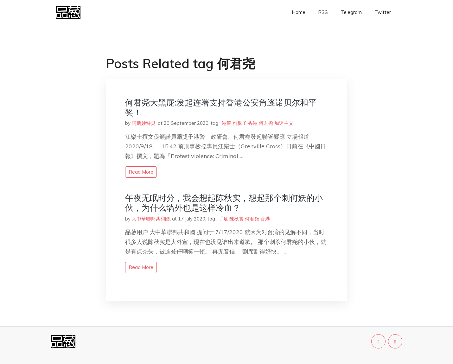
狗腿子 (240, 123)
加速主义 (283, 123)
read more (141, 172)
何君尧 (266, 123)
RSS (323, 12)
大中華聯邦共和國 (151, 219)
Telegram (351, 12)
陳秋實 (236, 219)
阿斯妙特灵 (144, 123)
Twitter (382, 12)
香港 (253, 123)
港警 (226, 123)
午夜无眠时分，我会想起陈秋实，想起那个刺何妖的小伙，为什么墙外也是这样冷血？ (224, 203)
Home (298, 12)
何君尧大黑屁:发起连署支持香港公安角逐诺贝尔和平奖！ (220, 107)
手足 (223, 219)
